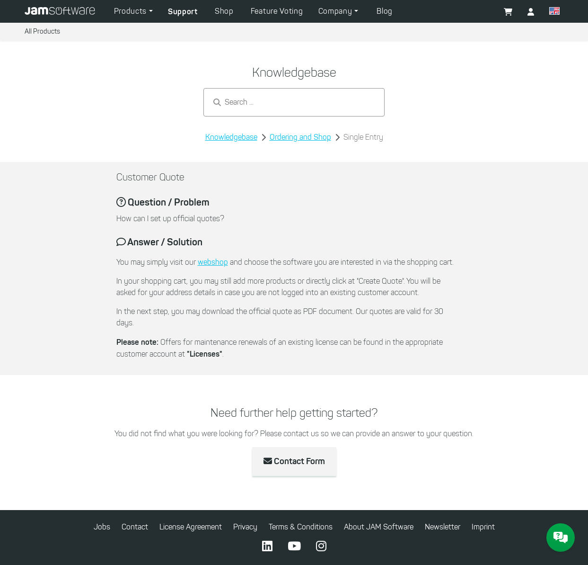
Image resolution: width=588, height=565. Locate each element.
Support (183, 11)
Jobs (102, 526)
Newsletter (442, 526)
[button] (554, 12)
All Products (42, 31)
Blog (385, 11)
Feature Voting (277, 11)
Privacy (245, 526)
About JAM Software (378, 526)
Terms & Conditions (301, 526)
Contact (135, 526)
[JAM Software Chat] (560, 537)
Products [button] (131, 11)
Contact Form (294, 461)
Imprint (483, 526)
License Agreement (190, 526)
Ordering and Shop (300, 137)
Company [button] (336, 11)
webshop (213, 262)
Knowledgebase (231, 137)
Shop (224, 11)
